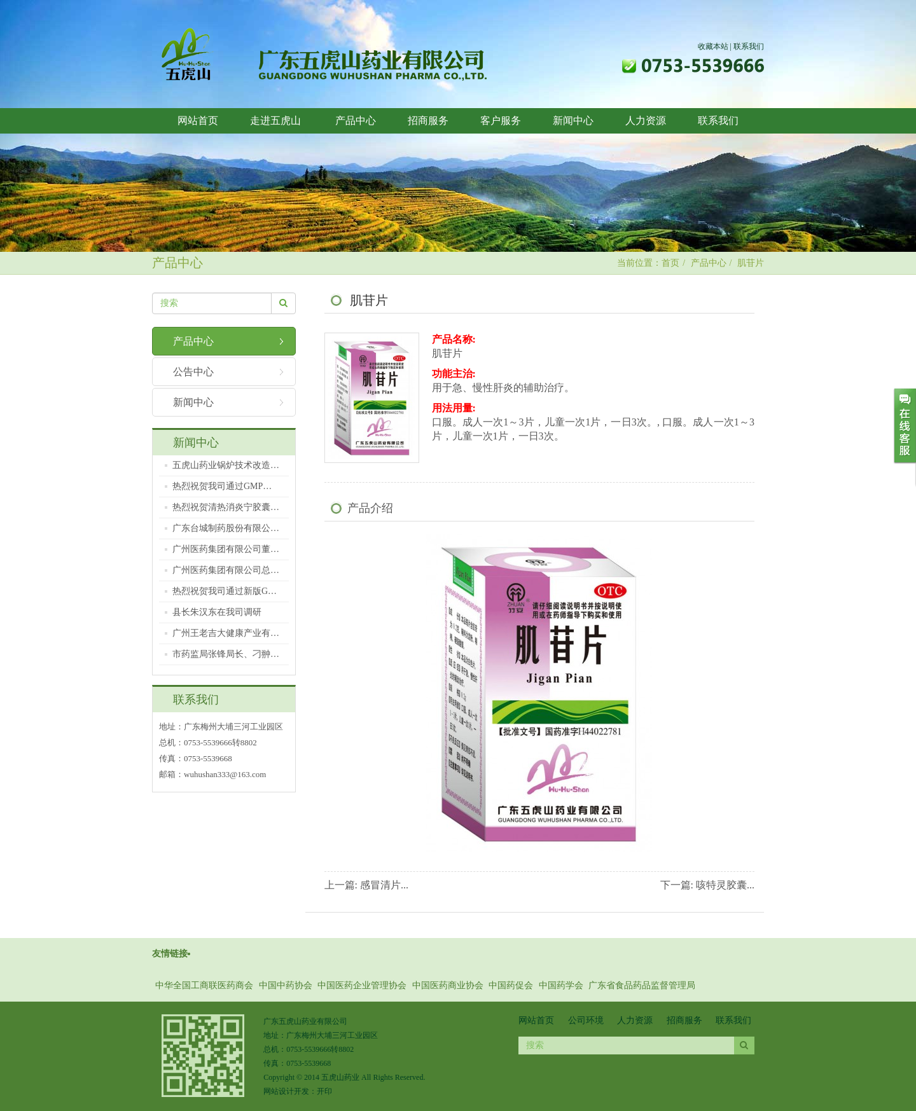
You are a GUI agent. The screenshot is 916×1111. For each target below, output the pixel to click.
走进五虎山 (276, 120)
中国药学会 (561, 985)
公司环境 (586, 1020)
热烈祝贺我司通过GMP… (222, 486)
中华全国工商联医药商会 (204, 985)
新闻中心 (573, 120)
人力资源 (645, 120)
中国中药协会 (285, 985)
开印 (324, 1091)
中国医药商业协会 (447, 985)
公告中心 (193, 371)
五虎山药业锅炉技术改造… (225, 465)
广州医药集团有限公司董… (225, 549)
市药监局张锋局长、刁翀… (225, 654)
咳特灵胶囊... (725, 885)
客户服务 (500, 120)
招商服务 (428, 120)
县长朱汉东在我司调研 (216, 612)
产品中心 (355, 120)
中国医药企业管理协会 (361, 985)
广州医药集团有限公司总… (225, 570)
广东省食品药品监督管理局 (641, 985)
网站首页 (197, 120)
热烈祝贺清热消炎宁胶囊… (225, 507)
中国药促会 (511, 985)
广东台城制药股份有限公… (225, 528)
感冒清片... (384, 885)
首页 (670, 263)
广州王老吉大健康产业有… (225, 633)
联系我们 (748, 46)
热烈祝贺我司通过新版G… (224, 591)
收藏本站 (713, 46)
